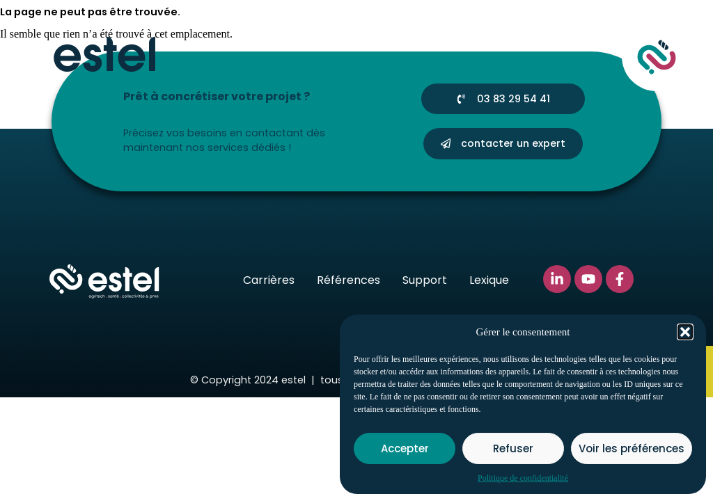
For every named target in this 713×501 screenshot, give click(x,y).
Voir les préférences (631, 448)
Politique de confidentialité (523, 478)
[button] (685, 332)
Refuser (513, 448)
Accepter (405, 448)
